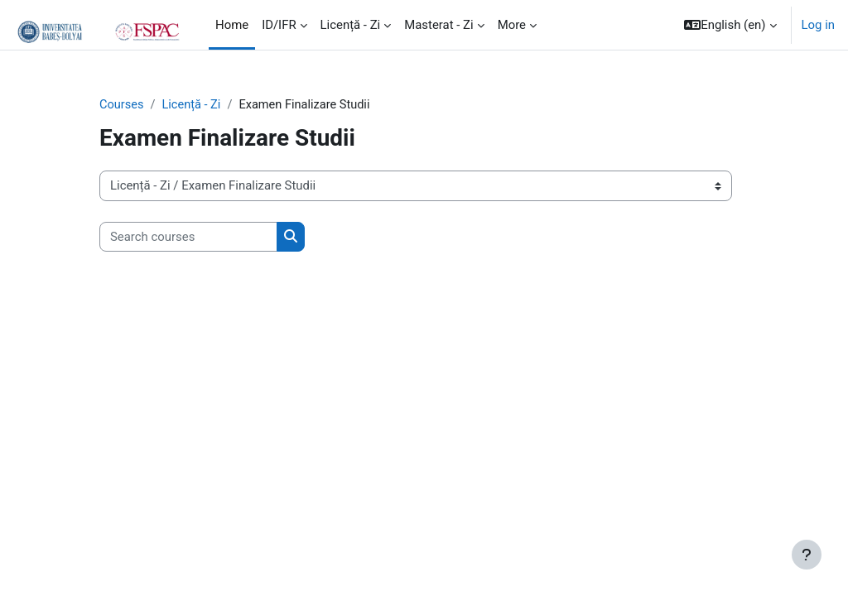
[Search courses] (188, 237)
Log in (818, 24)
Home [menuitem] (231, 24)
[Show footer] (807, 555)
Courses (122, 105)
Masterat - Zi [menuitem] (438, 24)
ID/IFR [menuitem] (279, 24)
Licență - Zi (193, 105)
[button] (730, 25)
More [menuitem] (512, 24)
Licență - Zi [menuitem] (350, 24)
